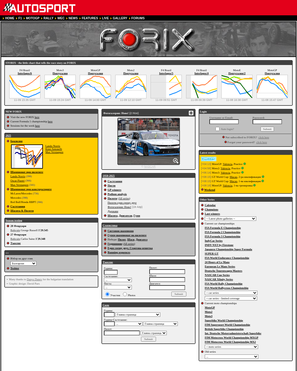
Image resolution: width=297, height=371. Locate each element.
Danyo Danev (34, 279)
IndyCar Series (214, 240)
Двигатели (125, 215)
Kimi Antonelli (53, 149)
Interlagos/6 (25, 73)
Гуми (137, 215)
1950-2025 (109, 175)
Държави (113, 211)
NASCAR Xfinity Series (219, 279)
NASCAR (150, 166)
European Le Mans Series (220, 266)
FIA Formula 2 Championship (222, 232)
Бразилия (16, 141)
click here (263, 137)
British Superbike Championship (224, 329)
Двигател (141, 239)
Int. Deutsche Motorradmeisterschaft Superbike (233, 333)
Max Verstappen (54, 152)
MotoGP (210, 307)
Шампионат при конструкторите (30, 189)
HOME (9, 18)
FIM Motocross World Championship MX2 (230, 341)
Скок (106, 305)
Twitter (14, 268)
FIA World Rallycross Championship (226, 287)
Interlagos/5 (166, 73)
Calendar (210, 205)
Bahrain (15, 230)
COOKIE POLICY (148, 368)
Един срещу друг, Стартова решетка (130, 248)
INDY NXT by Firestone (219, 245)
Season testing (14, 220)
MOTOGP (33, 18)
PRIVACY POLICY (119, 368)
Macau (233, 176)
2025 (8, 135)
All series (124, 198)
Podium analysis (117, 194)
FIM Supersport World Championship (227, 324)
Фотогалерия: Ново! (119, 206)
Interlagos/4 (202, 73)
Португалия (60, 73)
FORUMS (138, 18)
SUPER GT (212, 253)
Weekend (209, 189)
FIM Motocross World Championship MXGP (231, 337)
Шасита (113, 215)
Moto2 (208, 311)
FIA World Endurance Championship (227, 257)
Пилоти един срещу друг (122, 202)
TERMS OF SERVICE (87, 368)
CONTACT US (174, 368)
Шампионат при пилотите (26, 172)
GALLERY (120, 18)
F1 (20, 18)
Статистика (110, 225)
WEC (60, 18)
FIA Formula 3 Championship (222, 236)
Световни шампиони (121, 230)
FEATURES (90, 18)
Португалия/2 (237, 73)
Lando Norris (52, 145)
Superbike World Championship (224, 320)
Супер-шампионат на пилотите (127, 235)
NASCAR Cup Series (217, 275)
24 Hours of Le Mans (217, 262)
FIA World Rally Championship (223, 283)
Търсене (15, 243)
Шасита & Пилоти (22, 210)
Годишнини (115, 243)
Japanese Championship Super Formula (228, 249)
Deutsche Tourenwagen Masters (223, 270)
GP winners (114, 189)
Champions (211, 209)
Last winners (212, 213)
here (37, 117)
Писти (112, 185)
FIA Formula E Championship (223, 227)
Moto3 (208, 316)
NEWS (73, 18)
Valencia (227, 164)
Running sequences (119, 252)
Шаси (131, 239)
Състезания (17, 206)
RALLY (48, 18)
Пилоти (112, 198)
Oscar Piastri (17, 180)
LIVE (105, 18)
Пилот (122, 239)
